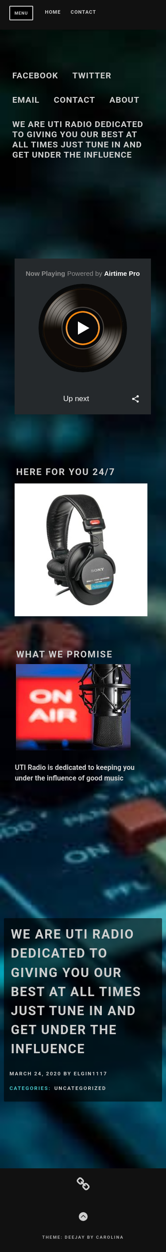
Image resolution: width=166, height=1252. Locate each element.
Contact (84, 12)
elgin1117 (90, 1073)
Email (26, 100)
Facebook (35, 75)
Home (53, 12)
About (124, 100)
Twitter (92, 75)
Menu (21, 13)
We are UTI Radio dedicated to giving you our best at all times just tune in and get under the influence (77, 139)
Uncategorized (80, 1088)
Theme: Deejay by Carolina (83, 1237)
